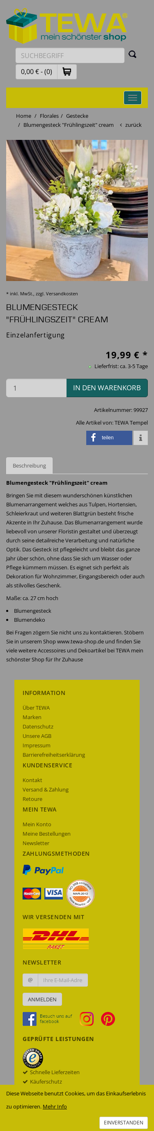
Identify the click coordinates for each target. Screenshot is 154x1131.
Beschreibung (29, 465)
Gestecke (77, 115)
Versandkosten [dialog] (62, 293)
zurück (133, 124)
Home (23, 115)
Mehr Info (55, 1106)
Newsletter (36, 843)
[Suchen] (132, 54)
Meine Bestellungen (47, 833)
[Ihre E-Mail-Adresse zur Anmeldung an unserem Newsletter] (63, 980)
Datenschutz (38, 726)
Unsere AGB (37, 736)
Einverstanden (123, 1122)
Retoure (32, 799)
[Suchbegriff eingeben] (70, 55)
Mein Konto (37, 824)
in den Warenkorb (107, 387)
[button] (66, 71)
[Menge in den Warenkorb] (36, 388)
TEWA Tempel (131, 422)
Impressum (37, 745)
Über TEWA (36, 707)
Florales (49, 115)
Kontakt (32, 780)
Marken (32, 717)
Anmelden (42, 999)
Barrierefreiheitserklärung (54, 754)
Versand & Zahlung (46, 789)
